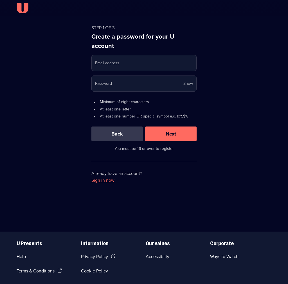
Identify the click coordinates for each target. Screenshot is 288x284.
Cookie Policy (94, 271)
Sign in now (102, 180)
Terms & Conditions (36, 271)
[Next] (171, 134)
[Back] (117, 134)
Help (21, 256)
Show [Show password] (188, 83)
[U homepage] (22, 8)
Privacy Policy (94, 256)
